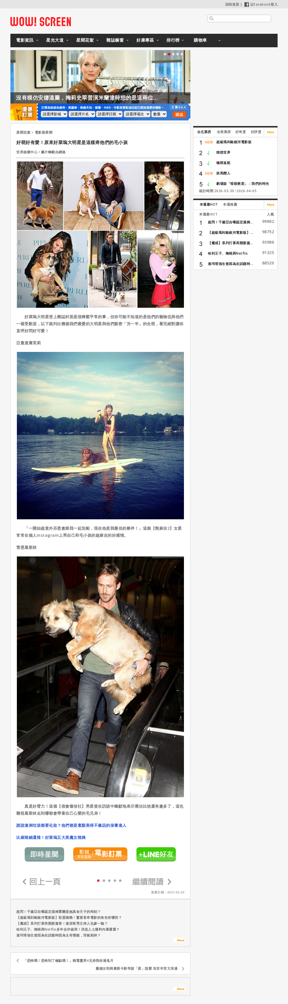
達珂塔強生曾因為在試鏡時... (230, 263)
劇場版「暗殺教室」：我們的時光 (242, 183)
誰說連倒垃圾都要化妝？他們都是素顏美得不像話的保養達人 (71, 825)
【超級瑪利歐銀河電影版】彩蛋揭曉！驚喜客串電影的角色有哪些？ (69, 917)
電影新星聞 (44, 132)
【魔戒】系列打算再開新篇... (230, 243)
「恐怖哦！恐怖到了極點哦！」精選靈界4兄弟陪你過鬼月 (68, 960)
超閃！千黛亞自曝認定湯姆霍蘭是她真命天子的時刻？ (58, 911)
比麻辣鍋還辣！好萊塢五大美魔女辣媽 (51, 837)
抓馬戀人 (223, 173)
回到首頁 (232, 4)
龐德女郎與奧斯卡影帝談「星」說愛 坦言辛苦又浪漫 (136, 968)
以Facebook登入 (261, 4)
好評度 (256, 131)
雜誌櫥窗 (115, 40)
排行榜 (173, 40)
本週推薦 (230, 204)
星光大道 (55, 40)
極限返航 (223, 162)
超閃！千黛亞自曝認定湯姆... (230, 222)
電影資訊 (24, 40)
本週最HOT (209, 204)
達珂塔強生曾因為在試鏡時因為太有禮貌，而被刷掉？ (58, 935)
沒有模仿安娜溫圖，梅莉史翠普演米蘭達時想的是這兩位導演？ (93, 97)
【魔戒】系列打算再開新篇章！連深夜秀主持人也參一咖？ (62, 923)
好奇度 (240, 131)
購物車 (200, 40)
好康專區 (145, 40)
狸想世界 (223, 152)
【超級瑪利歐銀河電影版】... (230, 232)
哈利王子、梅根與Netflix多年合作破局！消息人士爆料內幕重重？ (68, 929)
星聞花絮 (85, 40)
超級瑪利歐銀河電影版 (233, 142)
